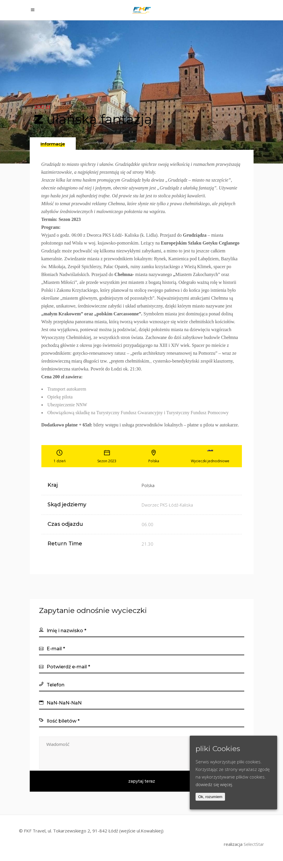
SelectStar (254, 844)
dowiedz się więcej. (214, 784)
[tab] (53, 143)
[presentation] (53, 144)
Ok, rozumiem (210, 797)
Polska (148, 485)
